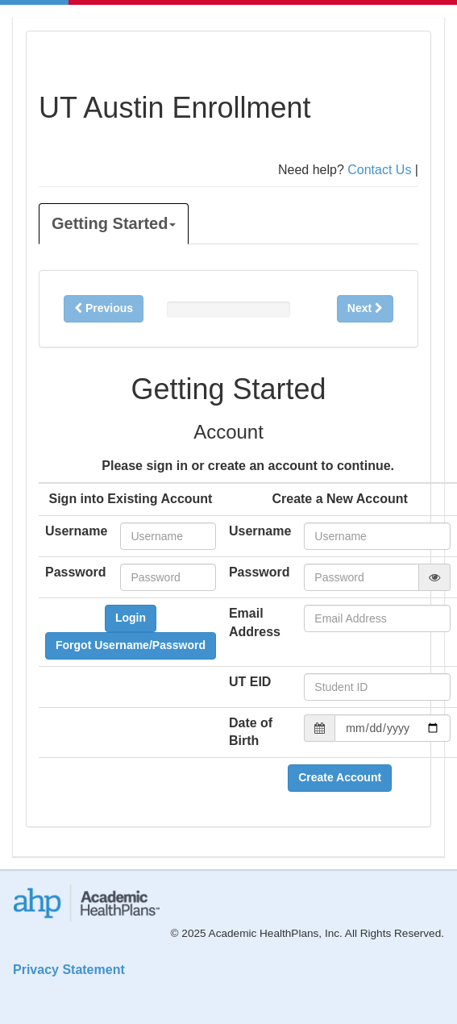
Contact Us (379, 170)
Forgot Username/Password (131, 645)
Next (365, 308)
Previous (103, 308)
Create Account (339, 777)
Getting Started (114, 223)
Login (130, 617)
